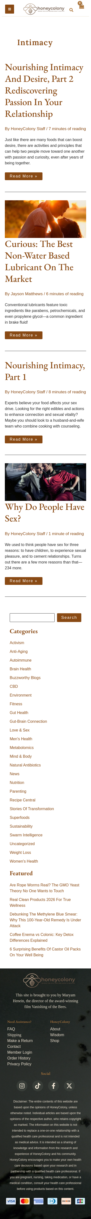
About (55, 1029)
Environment (21, 695)
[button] (71, 10)
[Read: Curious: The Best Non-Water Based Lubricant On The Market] (45, 219)
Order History (18, 1058)
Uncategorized (22, 844)
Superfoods (20, 817)
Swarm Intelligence (26, 835)
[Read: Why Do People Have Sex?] (45, 481)
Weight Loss (20, 852)
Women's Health (24, 861)
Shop (54, 1041)
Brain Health (20, 669)
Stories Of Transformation (32, 809)
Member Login (19, 1052)
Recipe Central (22, 800)
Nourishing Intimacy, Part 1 (45, 371)
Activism (17, 643)
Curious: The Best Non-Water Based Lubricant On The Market (39, 261)
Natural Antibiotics (25, 765)
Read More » (24, 175)
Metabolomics (22, 748)
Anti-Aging (19, 651)
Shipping (14, 1035)
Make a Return (20, 1041)
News (14, 774)
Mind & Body (21, 756)
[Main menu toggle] (9, 9)
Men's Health (21, 739)
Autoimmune (21, 660)
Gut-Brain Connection (28, 721)
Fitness (16, 704)
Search (69, 617)
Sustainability (21, 826)
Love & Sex (20, 730)
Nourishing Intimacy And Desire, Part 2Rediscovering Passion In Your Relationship (44, 90)
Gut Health (19, 713)
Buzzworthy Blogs (25, 678)
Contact (14, 1046)
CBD (14, 686)
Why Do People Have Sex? (44, 512)
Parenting (18, 791)
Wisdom (57, 1035)
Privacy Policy (19, 1064)
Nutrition (17, 783)
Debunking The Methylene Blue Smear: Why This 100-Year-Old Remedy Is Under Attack (45, 920)
